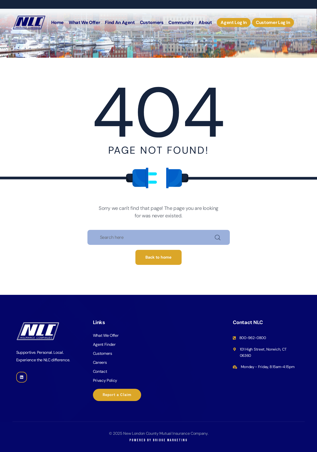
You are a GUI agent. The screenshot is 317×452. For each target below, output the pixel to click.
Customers (152, 22)
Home (57, 22)
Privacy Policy (105, 380)
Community (181, 22)
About (205, 22)
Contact (100, 371)
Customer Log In (273, 22)
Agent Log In (234, 22)
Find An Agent (120, 22)
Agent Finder (104, 344)
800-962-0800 (252, 337)
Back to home (158, 257)
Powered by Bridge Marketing (158, 440)
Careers (100, 362)
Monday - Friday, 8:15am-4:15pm (268, 366)
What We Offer (84, 22)
